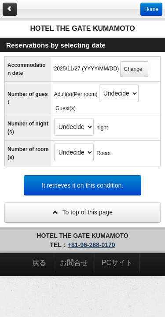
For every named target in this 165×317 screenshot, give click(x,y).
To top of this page (82, 212)
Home (151, 9)
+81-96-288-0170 (91, 244)
